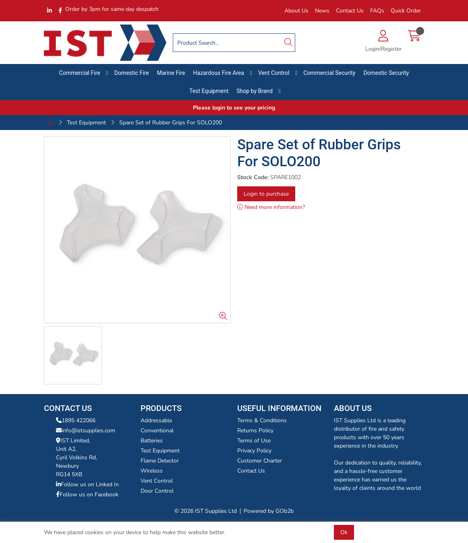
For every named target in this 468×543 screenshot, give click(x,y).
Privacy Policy (254, 450)
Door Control (157, 491)
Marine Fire (171, 73)
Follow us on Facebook (87, 494)
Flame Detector (160, 461)
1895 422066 (75, 420)
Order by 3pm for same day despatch (112, 9)
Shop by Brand (254, 91)
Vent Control (273, 73)
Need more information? (271, 207)
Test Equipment (208, 91)
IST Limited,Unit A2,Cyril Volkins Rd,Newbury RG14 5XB (76, 457)
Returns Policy (255, 430)
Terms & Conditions (262, 420)
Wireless (152, 471)
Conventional (157, 430)
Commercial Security (329, 73)
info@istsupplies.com (85, 430)
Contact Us (350, 10)
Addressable (156, 420)
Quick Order (406, 10)
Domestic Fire (131, 73)
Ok (344, 532)
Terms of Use (254, 440)
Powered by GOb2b (269, 511)
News (322, 10)
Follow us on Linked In (87, 484)
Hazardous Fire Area (218, 73)
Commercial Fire (79, 73)
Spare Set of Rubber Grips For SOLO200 (170, 122)
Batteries (152, 440)
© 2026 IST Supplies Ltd (205, 511)
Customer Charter (259, 461)
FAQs (377, 10)
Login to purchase (266, 194)
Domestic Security (386, 73)
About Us (296, 10)
